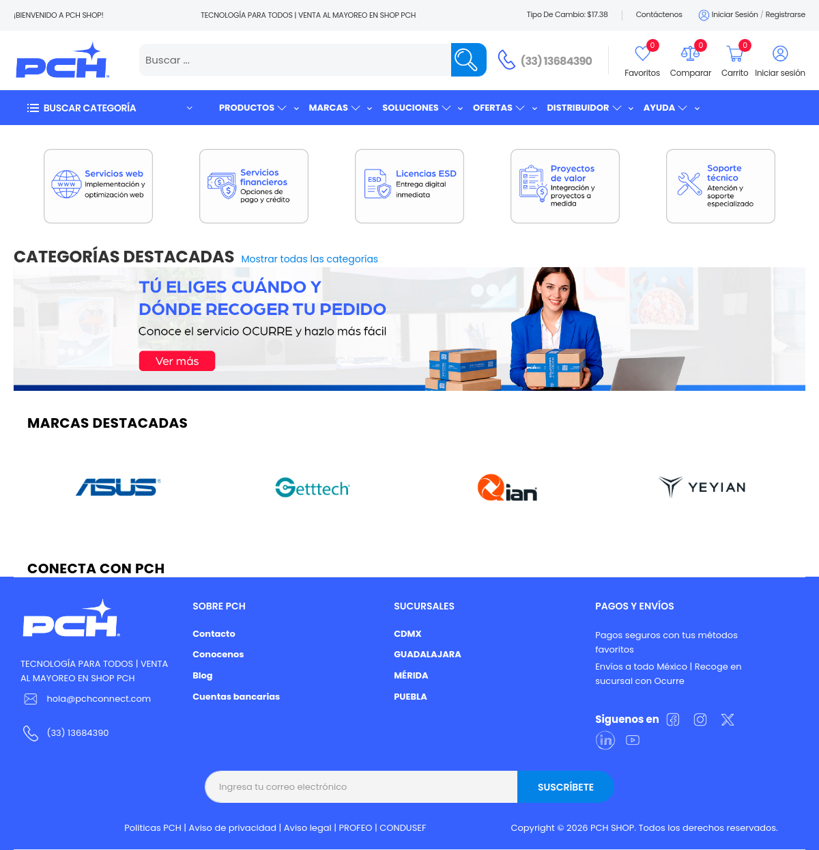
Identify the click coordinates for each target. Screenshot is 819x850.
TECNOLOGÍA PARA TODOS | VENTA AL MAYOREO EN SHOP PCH (94, 671)
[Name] (469, 60)
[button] (109, 107)
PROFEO (355, 827)
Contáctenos (659, 14)
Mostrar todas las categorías (310, 259)
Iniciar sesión (727, 15)
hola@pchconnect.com (98, 698)
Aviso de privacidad (233, 827)
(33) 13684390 (556, 61)
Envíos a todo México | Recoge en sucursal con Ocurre (668, 673)
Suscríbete (566, 787)
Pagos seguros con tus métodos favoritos (666, 642)
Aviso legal (308, 827)
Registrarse (785, 14)
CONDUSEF (402, 827)
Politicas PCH (153, 827)
